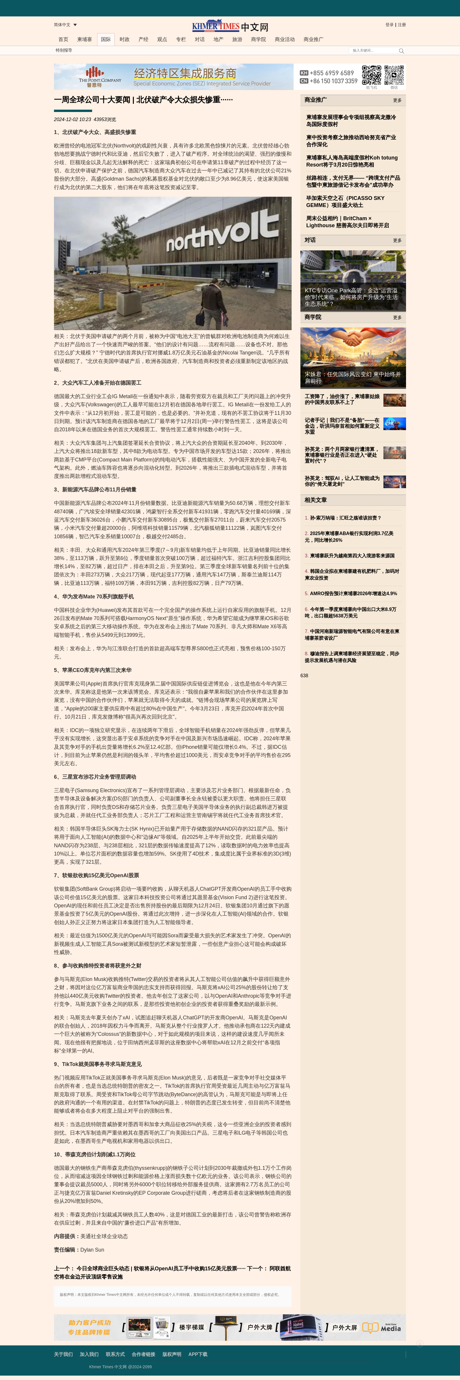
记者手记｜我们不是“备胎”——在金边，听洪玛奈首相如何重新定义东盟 (342, 426)
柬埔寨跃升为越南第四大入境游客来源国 (352, 555)
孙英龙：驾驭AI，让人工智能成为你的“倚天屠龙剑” (342, 481)
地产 (219, 39)
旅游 (237, 39)
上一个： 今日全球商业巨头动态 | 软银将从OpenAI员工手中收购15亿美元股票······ (150, 1269)
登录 (389, 24)
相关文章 (316, 500)
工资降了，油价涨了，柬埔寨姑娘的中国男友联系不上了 (342, 399)
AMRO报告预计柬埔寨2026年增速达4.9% (353, 593)
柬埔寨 (84, 39)
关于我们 (63, 1354)
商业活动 (285, 39)
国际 (106, 39)
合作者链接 (143, 1354)
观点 (162, 39)
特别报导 (64, 50)
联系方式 (115, 1354)
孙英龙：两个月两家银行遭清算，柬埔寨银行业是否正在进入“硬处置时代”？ (342, 455)
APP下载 (197, 1354)
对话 (200, 39)
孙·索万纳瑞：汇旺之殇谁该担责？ (346, 517)
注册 (402, 24)
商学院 (258, 39)
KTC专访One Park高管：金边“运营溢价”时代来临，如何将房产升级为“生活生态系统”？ (351, 297)
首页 (63, 39)
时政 (125, 39)
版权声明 (172, 1354)
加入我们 (89, 1354)
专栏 (181, 39)
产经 (143, 39)
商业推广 (314, 39)
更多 (397, 100)
